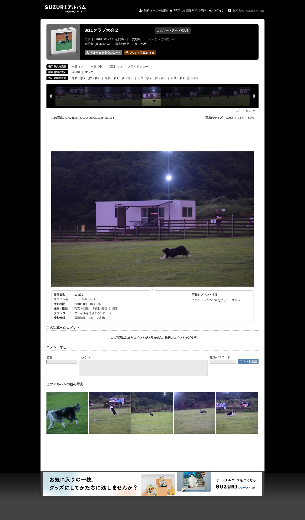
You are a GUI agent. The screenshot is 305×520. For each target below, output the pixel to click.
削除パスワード (220, 357)
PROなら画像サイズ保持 (190, 10)
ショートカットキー (246, 111)
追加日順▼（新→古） (185, 78)
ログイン (219, 10)
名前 (49, 357)
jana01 (76, 72)
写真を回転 (81, 308)
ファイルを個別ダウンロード (93, 313)
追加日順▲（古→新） (152, 78)
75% (241, 117)
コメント (85, 357)
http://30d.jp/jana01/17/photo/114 (93, 117)
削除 (115, 308)
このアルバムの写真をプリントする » (216, 300)
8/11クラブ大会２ (102, 30)
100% (229, 117)
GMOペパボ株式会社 (255, 11)
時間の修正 (100, 308)
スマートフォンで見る (173, 30)
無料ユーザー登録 (155, 10)
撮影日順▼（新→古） (119, 78)
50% (251, 117)
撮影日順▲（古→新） (86, 78)
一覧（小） (79, 66)
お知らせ (238, 10)
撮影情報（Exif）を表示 (89, 317)
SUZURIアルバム (65, 9)
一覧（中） (98, 66)
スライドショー (138, 66)
